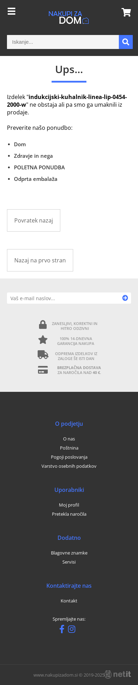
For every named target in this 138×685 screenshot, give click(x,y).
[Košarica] (124, 12)
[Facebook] (63, 630)
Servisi (69, 562)
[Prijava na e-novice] (125, 298)
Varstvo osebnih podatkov (69, 466)
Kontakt (69, 601)
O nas (69, 439)
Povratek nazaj (33, 220)
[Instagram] (73, 630)
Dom (20, 144)
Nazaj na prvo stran (40, 260)
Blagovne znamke (69, 553)
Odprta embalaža (36, 178)
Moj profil (69, 505)
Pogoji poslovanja (69, 457)
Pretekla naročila (69, 514)
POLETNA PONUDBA (39, 167)
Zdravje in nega (33, 155)
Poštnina (69, 448)
